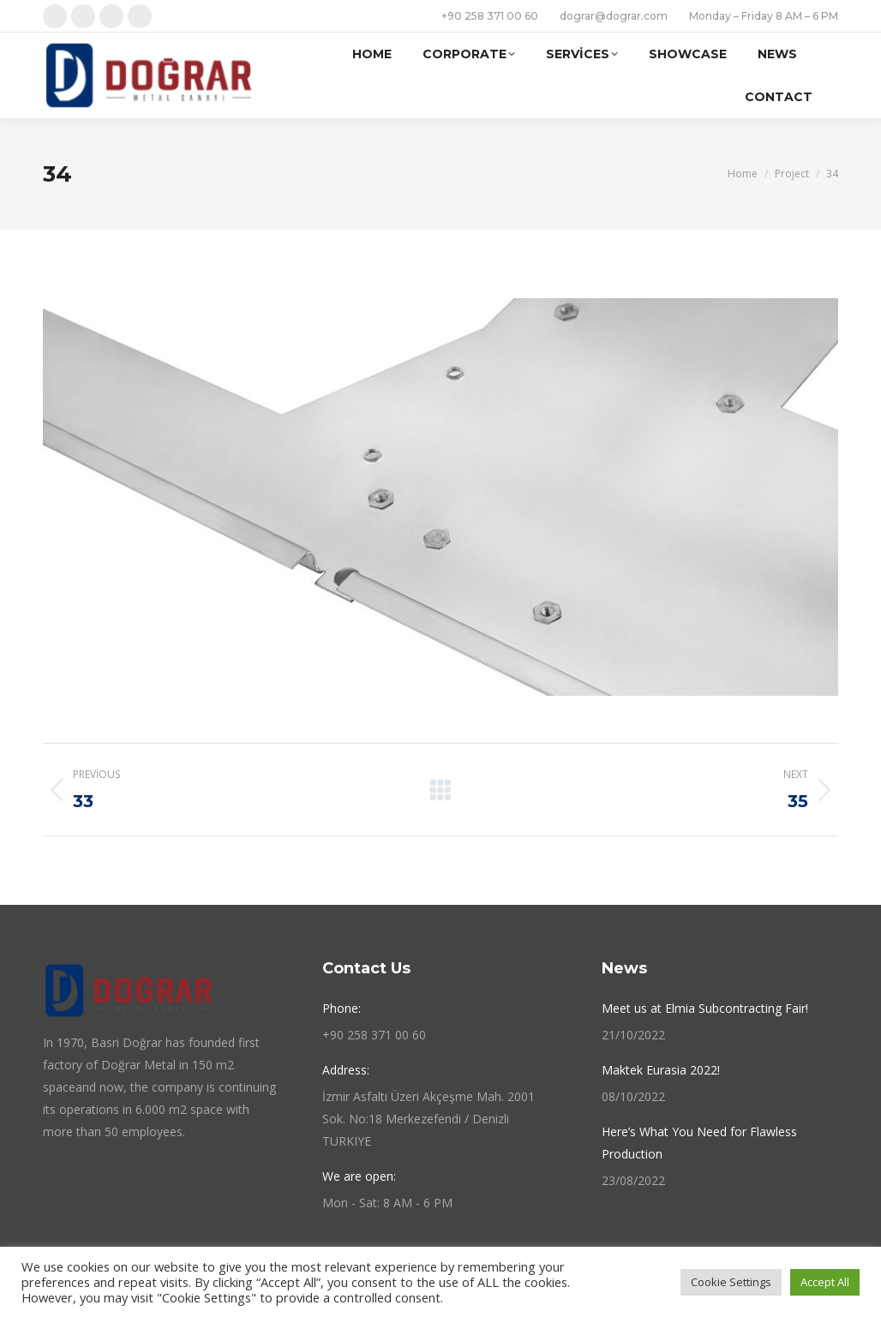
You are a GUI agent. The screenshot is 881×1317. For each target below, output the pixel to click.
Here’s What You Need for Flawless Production (699, 1142)
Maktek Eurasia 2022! (661, 1070)
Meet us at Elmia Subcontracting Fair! (705, 1008)
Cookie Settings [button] (731, 1282)
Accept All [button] (824, 1282)
